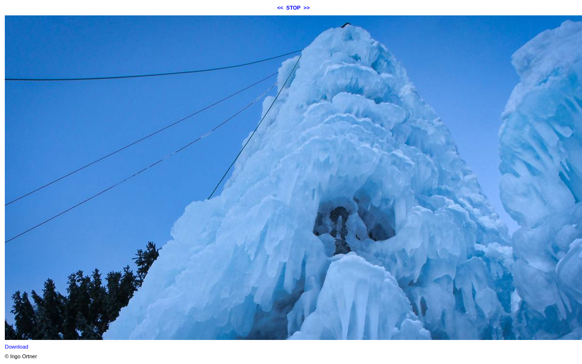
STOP (293, 8)
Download (16, 347)
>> (307, 8)
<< (280, 8)
